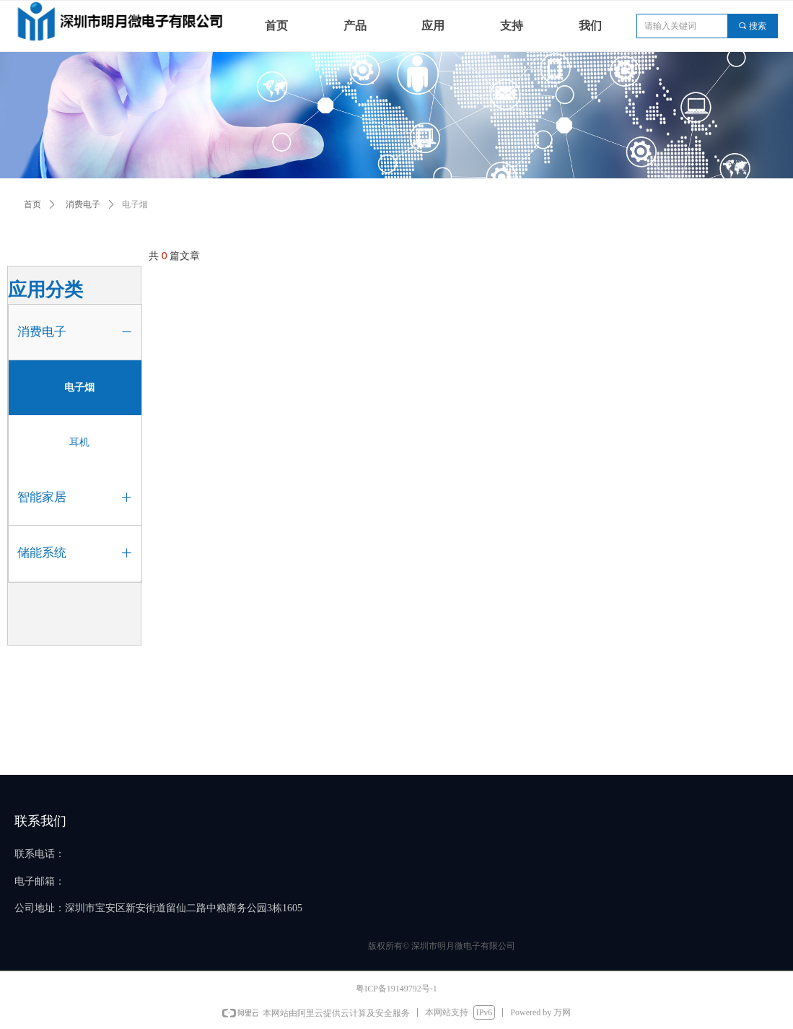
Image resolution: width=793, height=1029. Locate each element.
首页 (32, 204)
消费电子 (83, 204)
